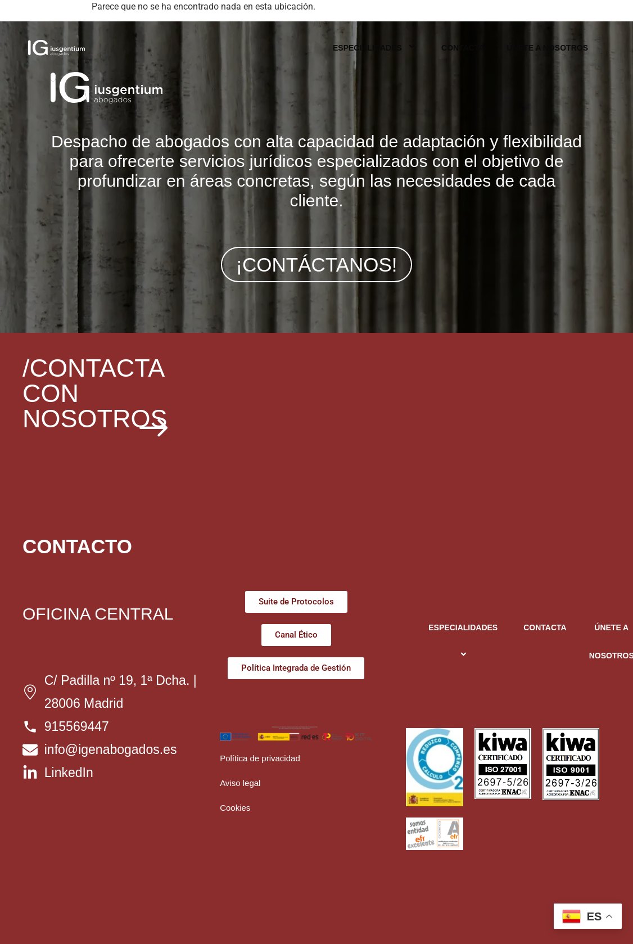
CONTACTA (462, 47)
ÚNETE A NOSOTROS (547, 47)
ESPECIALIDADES (376, 47)
